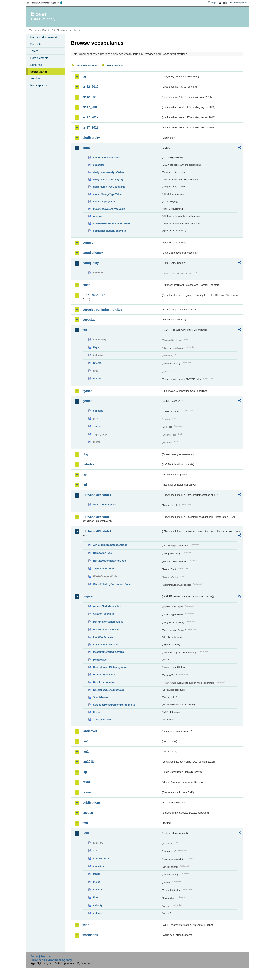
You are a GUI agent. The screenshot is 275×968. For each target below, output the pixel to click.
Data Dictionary (59, 30)
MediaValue (100, 659)
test (85, 823)
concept (98, 410)
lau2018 (88, 761)
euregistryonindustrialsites (102, 309)
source (97, 426)
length (97, 873)
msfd (86, 782)
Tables (34, 51)
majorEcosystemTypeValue (109, 208)
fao (85, 329)
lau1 (86, 741)
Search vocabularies (87, 65)
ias (85, 474)
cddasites (99, 164)
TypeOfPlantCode (103, 568)
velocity (98, 905)
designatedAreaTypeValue (108, 172)
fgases (87, 391)
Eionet (45, 30)
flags (96, 347)
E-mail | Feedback (41, 956)
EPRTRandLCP (94, 295)
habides (88, 464)
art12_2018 (91, 97)
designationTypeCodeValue (109, 186)
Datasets (35, 44)
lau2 (86, 751)
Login (213, 2)
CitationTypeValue (104, 613)
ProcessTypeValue (104, 674)
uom (86, 833)
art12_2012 (91, 86)
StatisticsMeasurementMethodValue (114, 704)
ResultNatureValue (104, 682)
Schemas (36, 64)
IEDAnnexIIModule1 (97, 495)
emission (98, 866)
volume (97, 913)
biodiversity (91, 137)
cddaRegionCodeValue (106, 157)
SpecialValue (100, 697)
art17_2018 (91, 127)
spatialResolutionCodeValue (110, 230)
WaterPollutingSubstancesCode (112, 584)
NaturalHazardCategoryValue (110, 667)
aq (84, 76)
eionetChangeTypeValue (107, 194)
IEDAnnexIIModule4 (97, 531)
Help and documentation (45, 37)
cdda (86, 147)
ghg (85, 454)
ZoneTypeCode (102, 719)
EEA (46, 3)
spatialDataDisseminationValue (111, 223)
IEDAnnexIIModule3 (97, 517)
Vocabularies (39, 71)
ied (85, 484)
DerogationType (102, 552)
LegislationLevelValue (106, 644)
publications (92, 802)
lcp (85, 772)
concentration (101, 858)
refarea (97, 362)
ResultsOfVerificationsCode (109, 560)
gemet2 (88, 401)
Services (35, 78)
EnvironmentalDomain (106, 629)
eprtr (86, 284)
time (95, 897)
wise (86, 925)
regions (97, 216)
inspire (88, 596)
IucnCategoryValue (104, 201)
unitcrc (97, 378)
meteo (97, 881)
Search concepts (114, 65)
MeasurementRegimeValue (109, 652)
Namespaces (38, 85)
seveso (88, 812)
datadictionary (93, 252)
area (95, 850)
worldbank (90, 935)
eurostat (89, 319)
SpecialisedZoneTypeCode (109, 689)
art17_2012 (91, 117)
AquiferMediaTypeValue (107, 606)
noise (87, 792)
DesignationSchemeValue (108, 621)
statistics (98, 889)
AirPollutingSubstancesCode (110, 545)
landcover (90, 731)
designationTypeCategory (108, 179)
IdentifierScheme (103, 637)
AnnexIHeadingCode (105, 504)
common (89, 242)
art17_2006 (91, 107)
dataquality (91, 263)
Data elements (39, 58)
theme (97, 712)
